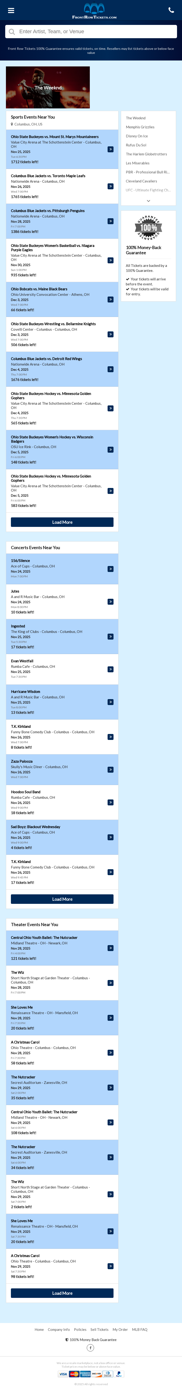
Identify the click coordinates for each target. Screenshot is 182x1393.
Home (39, 1329)
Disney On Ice (137, 136)
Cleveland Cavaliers (141, 181)
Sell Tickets (100, 1329)
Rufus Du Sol (136, 145)
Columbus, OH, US (26, 124)
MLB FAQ (139, 1329)
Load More (62, 522)
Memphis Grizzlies (140, 127)
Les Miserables (138, 163)
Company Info (59, 1329)
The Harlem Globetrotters (146, 154)
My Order (120, 1329)
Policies (80, 1329)
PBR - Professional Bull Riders (150, 172)
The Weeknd (136, 118)
